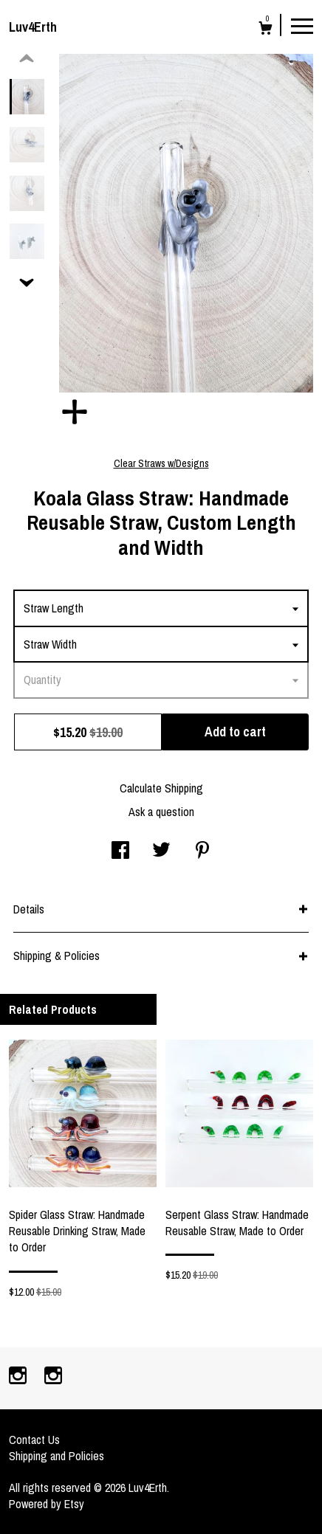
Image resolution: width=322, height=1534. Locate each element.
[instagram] (19, 1377)
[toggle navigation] (302, 25)
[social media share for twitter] (161, 851)
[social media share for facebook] (120, 851)
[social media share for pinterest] (202, 851)
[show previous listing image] (26, 59)
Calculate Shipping (161, 788)
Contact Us (34, 1439)
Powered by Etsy (46, 1504)
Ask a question (161, 812)
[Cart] (265, 30)
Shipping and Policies (56, 1456)
